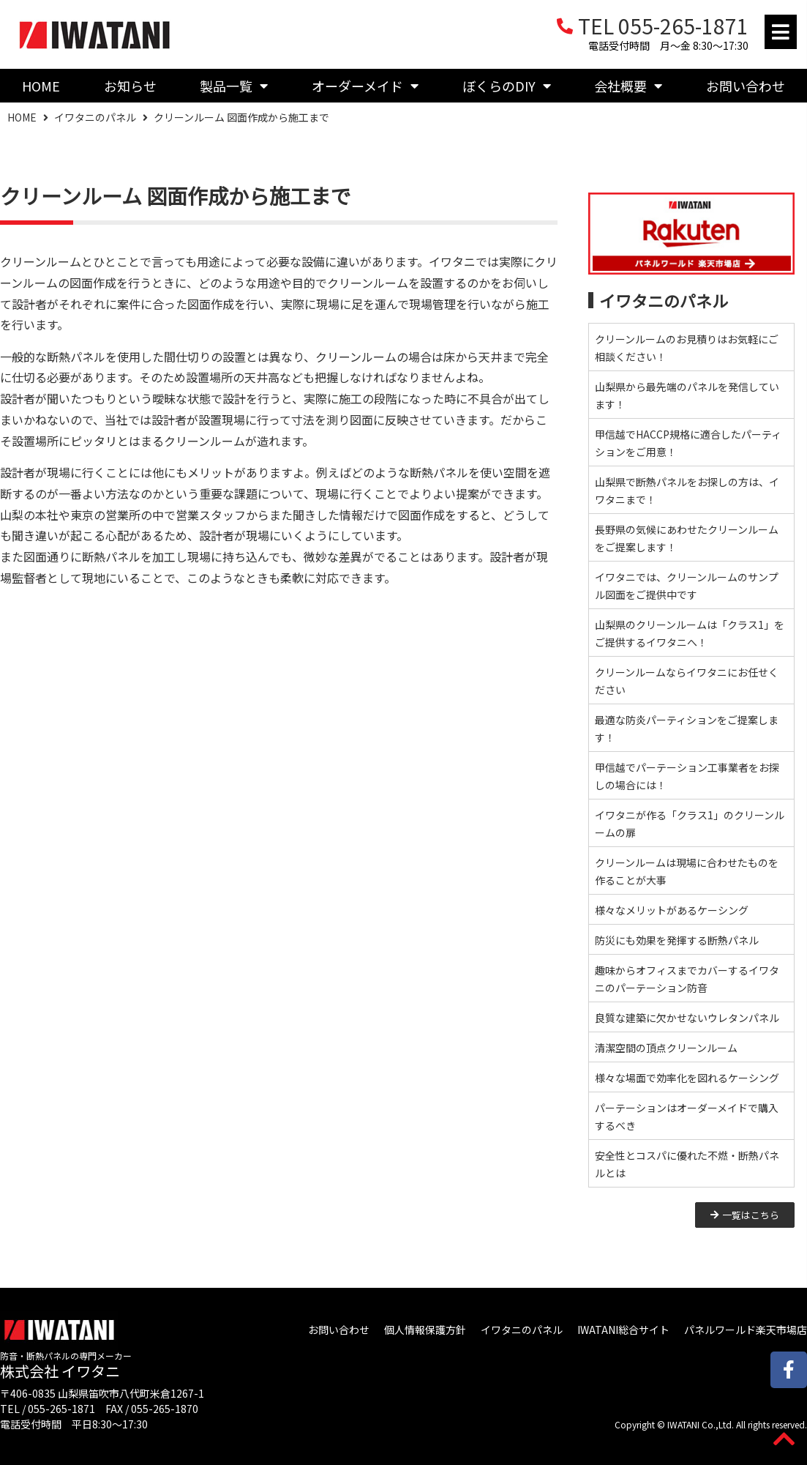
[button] (781, 32)
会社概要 (628, 86)
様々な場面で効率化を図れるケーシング (687, 1077)
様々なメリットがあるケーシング (671, 910)
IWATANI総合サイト (623, 1329)
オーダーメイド (365, 86)
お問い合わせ (338, 1329)
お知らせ (130, 85)
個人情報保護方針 (425, 1329)
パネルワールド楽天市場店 (745, 1329)
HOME (41, 85)
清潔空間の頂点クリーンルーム (666, 1047)
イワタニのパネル (95, 117)
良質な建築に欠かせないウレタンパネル (687, 1017)
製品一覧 (234, 86)
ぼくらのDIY (506, 86)
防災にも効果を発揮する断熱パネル (677, 940)
